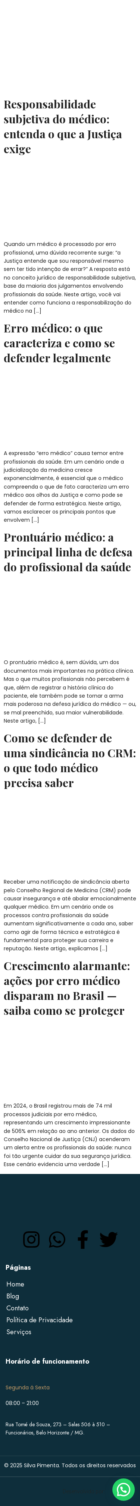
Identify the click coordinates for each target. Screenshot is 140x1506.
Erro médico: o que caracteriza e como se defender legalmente (59, 343)
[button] (123, 1489)
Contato (17, 1308)
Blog (12, 1296)
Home (15, 1284)
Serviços (18, 1332)
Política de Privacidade (39, 1320)
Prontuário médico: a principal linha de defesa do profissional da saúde (68, 552)
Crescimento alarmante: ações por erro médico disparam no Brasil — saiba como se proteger (67, 988)
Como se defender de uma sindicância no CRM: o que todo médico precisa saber (70, 760)
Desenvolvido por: (84, 1491)
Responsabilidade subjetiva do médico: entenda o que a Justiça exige (63, 126)
